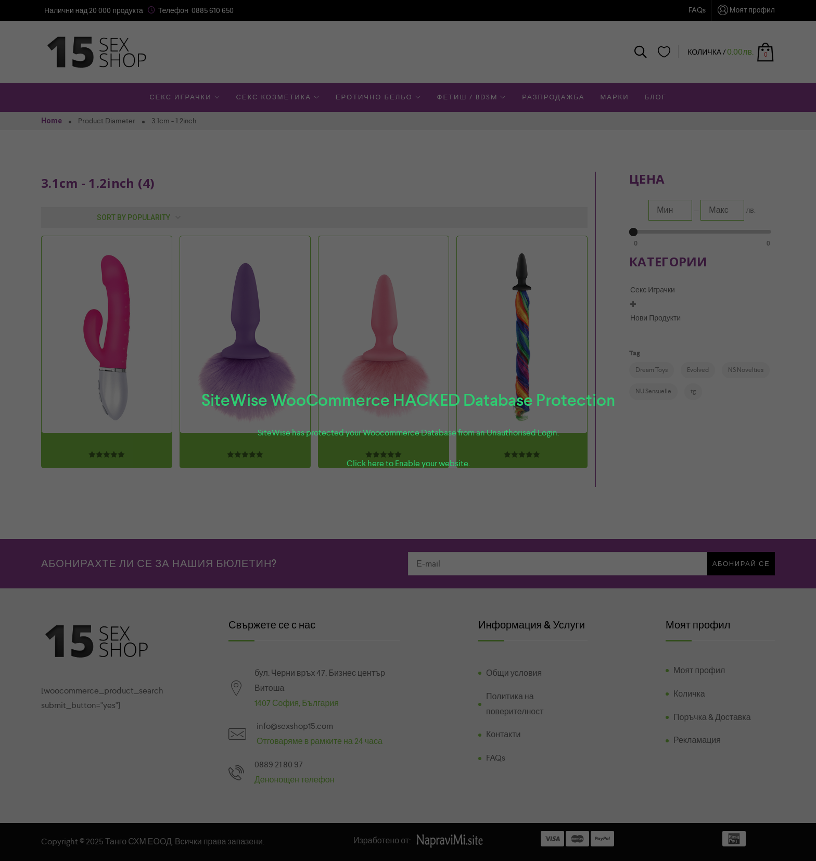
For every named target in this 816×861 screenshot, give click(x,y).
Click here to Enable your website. (408, 463)
